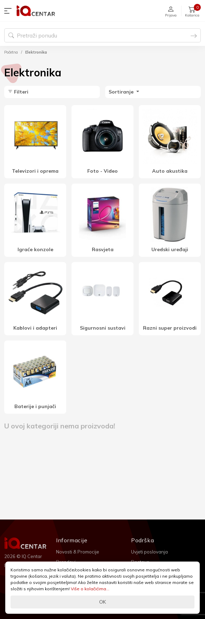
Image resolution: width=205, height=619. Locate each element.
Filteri (18, 92)
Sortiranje (122, 92)
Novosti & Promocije (77, 552)
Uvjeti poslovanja (149, 552)
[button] (9, 11)
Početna (11, 52)
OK (102, 602)
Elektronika (36, 52)
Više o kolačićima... (90, 588)
